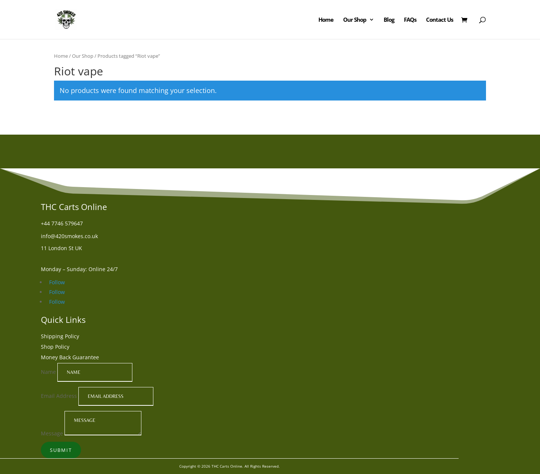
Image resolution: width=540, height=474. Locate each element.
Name (48, 371)
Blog (389, 20)
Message (52, 433)
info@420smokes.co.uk (69, 236)
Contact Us (439, 20)
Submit (61, 450)
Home (325, 20)
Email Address (59, 395)
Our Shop (354, 20)
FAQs (410, 20)
